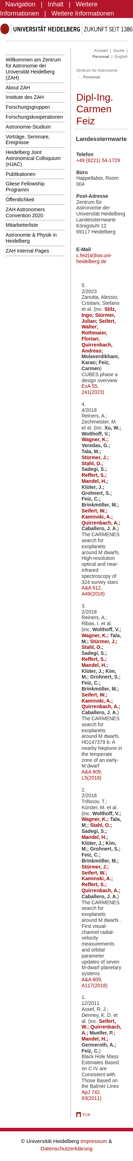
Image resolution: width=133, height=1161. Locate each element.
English (121, 56)
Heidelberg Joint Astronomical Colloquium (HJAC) (33, 158)
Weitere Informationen (82, 13)
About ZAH (18, 87)
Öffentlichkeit (20, 199)
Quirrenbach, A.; (101, 523)
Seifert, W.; (94, 511)
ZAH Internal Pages (27, 251)
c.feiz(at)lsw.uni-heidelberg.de (94, 258)
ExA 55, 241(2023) (93, 389)
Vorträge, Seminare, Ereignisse (28, 140)
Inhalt (55, 4)
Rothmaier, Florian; (94, 336)
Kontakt (101, 50)
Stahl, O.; (92, 463)
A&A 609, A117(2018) (94, 982)
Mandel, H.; (95, 481)
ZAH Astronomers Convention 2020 (25, 212)
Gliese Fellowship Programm (25, 186)
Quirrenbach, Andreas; (97, 348)
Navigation (20, 4)
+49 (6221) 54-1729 (98, 160)
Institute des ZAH (25, 97)
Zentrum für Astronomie (97, 70)
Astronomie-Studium (28, 127)
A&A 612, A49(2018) (93, 591)
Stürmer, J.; (95, 457)
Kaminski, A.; (97, 517)
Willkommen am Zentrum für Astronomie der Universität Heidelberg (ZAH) (33, 68)
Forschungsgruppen (28, 107)
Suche (118, 50)
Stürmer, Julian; (98, 318)
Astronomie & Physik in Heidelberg (31, 238)
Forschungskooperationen (34, 117)
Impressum (95, 1141)
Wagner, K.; (95, 439)
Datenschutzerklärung (66, 1148)
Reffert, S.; (94, 475)
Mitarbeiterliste (22, 225)
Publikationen (20, 174)
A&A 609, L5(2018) (92, 775)
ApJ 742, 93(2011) (91, 1095)
